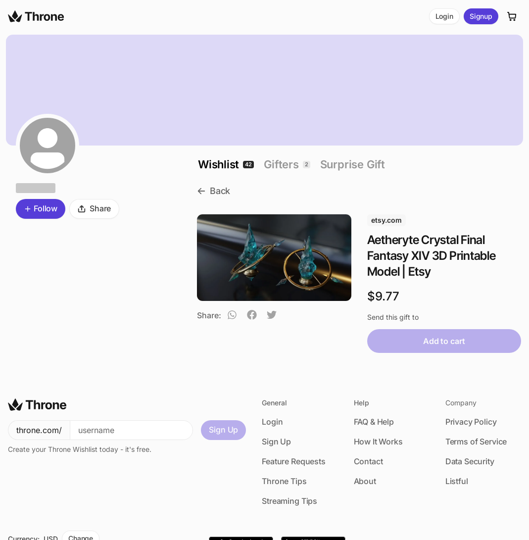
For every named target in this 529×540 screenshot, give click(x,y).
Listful (456, 481)
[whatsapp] (232, 316)
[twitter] (272, 316)
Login (444, 16)
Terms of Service (476, 441)
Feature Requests (293, 461)
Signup (481, 16)
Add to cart (444, 341)
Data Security (469, 461)
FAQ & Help (374, 422)
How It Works (378, 441)
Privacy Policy (471, 422)
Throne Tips (284, 481)
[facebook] (252, 316)
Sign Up (223, 430)
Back (213, 191)
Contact (368, 461)
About (365, 481)
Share (94, 208)
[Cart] (512, 16)
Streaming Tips (289, 501)
